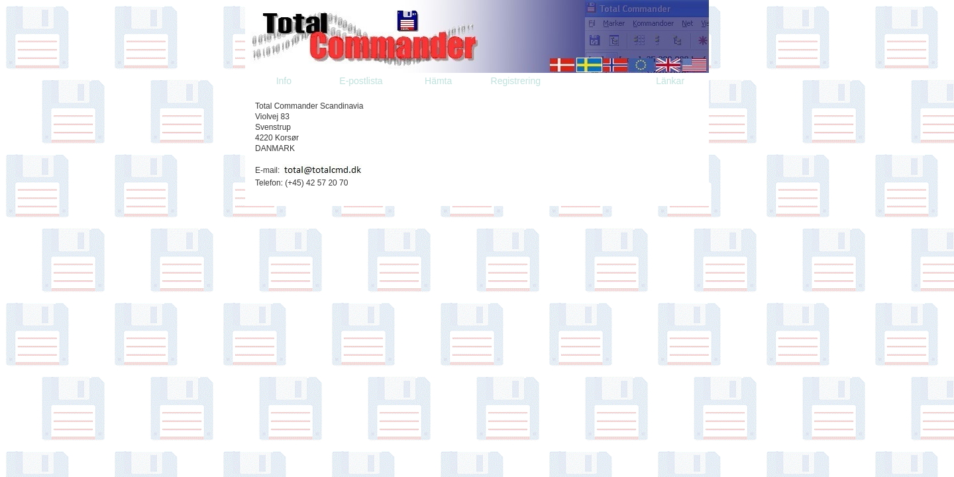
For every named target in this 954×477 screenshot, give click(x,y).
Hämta (438, 81)
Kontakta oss (593, 81)
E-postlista (360, 81)
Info (284, 81)
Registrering (516, 81)
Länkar (670, 81)
